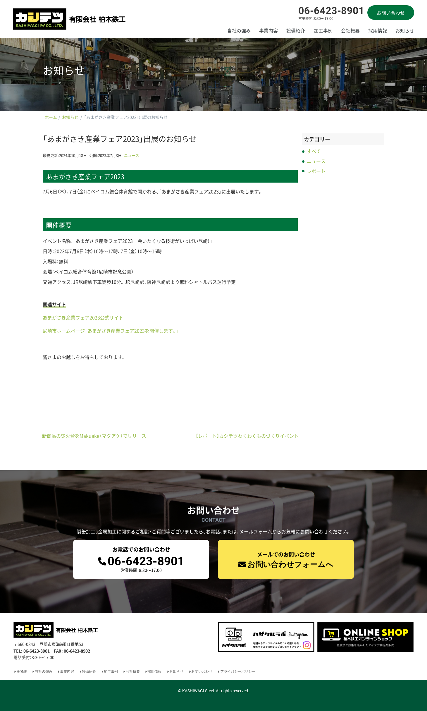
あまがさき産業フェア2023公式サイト (83, 317)
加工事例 (323, 30)
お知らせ (404, 30)
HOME (22, 671)
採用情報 (377, 30)
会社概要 (350, 30)
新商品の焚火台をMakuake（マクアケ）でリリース (94, 435)
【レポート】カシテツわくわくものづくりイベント (247, 435)
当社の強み (239, 30)
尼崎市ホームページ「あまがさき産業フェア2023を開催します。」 (111, 330)
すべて (314, 150)
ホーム (51, 117)
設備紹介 (295, 30)
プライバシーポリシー (237, 671)
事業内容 (268, 30)
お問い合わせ (391, 12)
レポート (316, 170)
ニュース (131, 155)
